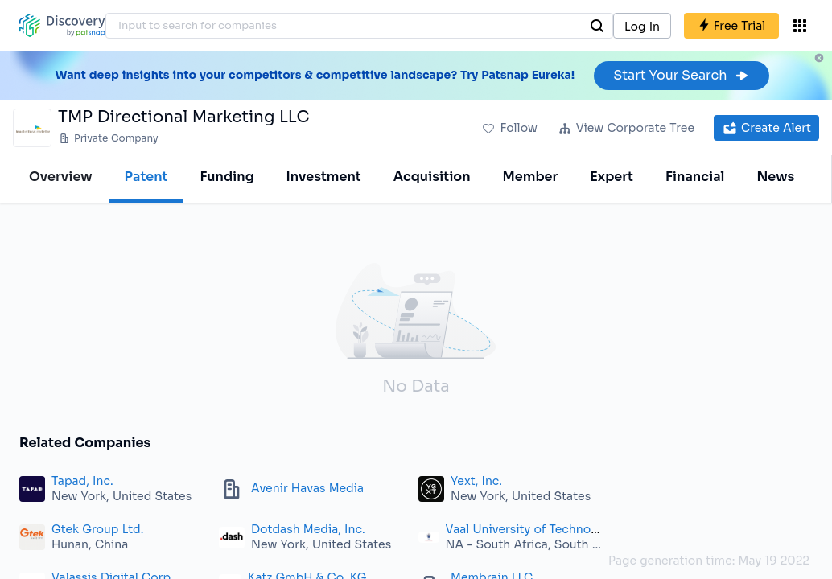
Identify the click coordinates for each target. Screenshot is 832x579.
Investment (323, 176)
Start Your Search (681, 75)
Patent (146, 176)
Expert (611, 176)
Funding (226, 176)
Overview (61, 176)
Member (530, 176)
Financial (694, 176)
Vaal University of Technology (531, 529)
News (775, 176)
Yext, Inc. (476, 481)
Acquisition (432, 176)
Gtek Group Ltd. (97, 529)
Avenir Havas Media (307, 488)
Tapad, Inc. (82, 481)
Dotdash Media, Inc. (308, 529)
